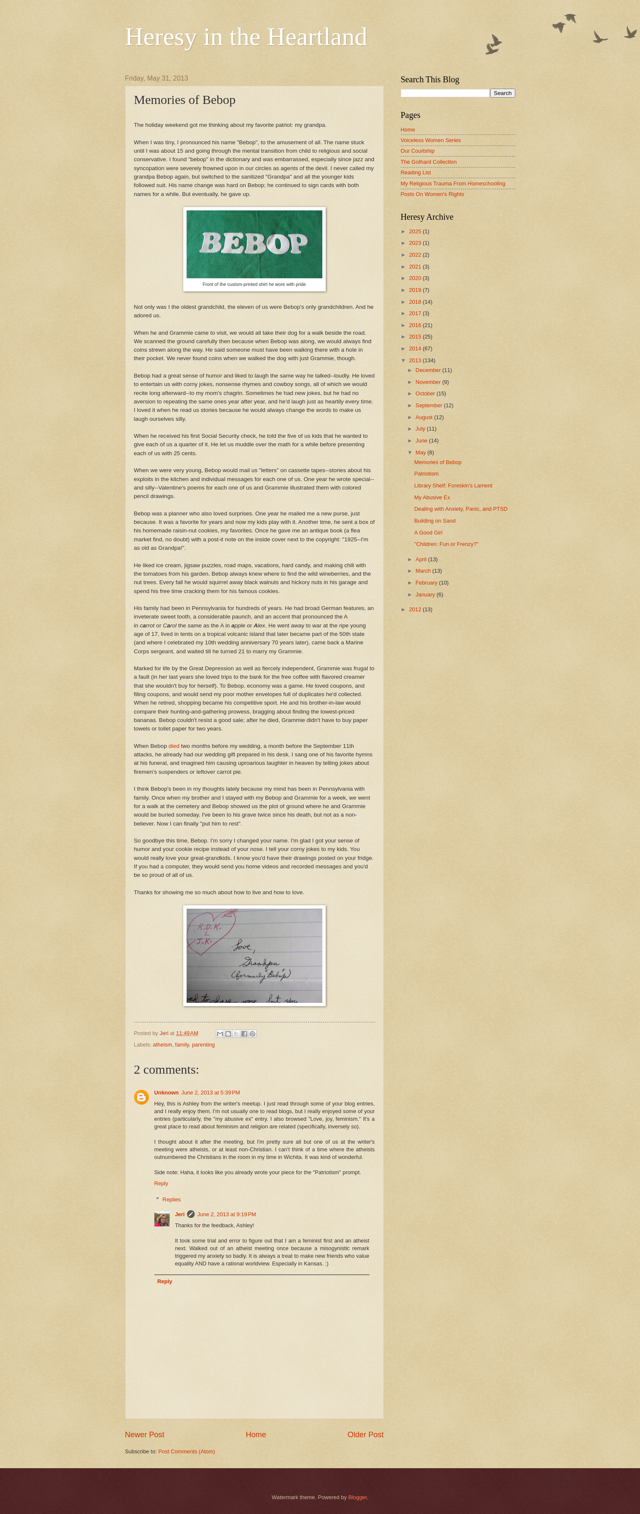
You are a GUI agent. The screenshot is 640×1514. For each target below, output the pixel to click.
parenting (203, 1044)
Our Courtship (418, 151)
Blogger (357, 1497)
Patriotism (426, 473)
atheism (162, 1044)
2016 (415, 325)
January (426, 594)
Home (256, 1434)
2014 (415, 348)
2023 (415, 243)
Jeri (179, 1214)
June (422, 440)
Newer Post (145, 1434)
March (424, 571)
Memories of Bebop (438, 462)
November (429, 382)
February (427, 582)
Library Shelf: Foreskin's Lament (453, 485)
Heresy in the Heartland (246, 36)
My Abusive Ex (432, 497)
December (429, 370)
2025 (415, 231)
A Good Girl (428, 532)
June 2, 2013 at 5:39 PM (210, 1092)
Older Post (365, 1434)
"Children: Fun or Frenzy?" (446, 544)
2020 (415, 278)
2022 (415, 255)
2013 (415, 360)
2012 (415, 609)
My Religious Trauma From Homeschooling (453, 183)
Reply (161, 1183)
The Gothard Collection (429, 162)
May (422, 452)
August (425, 417)
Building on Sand (435, 521)
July (421, 428)
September (430, 405)
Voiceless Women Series (431, 140)
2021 (415, 266)
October (426, 393)
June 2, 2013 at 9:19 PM (226, 1214)
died (173, 746)
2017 (415, 313)
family (182, 1044)
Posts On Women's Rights (432, 194)
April (422, 559)
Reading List (416, 172)
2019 (415, 290)
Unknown (166, 1092)
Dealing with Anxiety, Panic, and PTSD (461, 509)
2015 (415, 336)
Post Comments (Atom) (186, 1451)
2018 (415, 302)
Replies (171, 1199)
